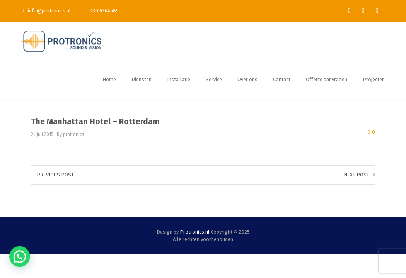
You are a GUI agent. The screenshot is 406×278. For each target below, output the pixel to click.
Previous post (52, 175)
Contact (281, 79)
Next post (359, 175)
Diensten (141, 79)
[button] (9, 260)
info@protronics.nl (46, 11)
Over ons (247, 79)
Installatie (178, 79)
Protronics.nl (195, 232)
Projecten (374, 79)
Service (214, 79)
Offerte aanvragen (326, 79)
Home (109, 79)
